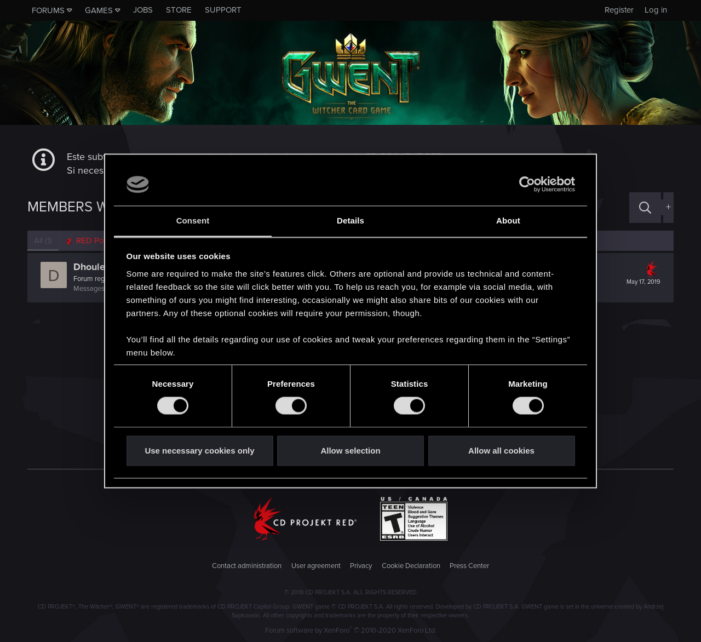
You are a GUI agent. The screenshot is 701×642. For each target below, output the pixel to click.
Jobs (143, 10)
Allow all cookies (501, 450)
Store (179, 10)
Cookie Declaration (411, 565)
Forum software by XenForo (350, 630)
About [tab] (508, 220)
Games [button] (99, 10)
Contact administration (246, 565)
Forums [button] (48, 10)
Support (223, 10)
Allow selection (350, 450)
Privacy (361, 565)
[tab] (93, 241)
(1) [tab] (43, 240)
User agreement (316, 565)
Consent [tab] (193, 220)
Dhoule (89, 267)
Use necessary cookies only (199, 450)
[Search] (645, 207)
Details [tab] (350, 220)
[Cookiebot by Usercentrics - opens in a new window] (527, 184)
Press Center (469, 565)
